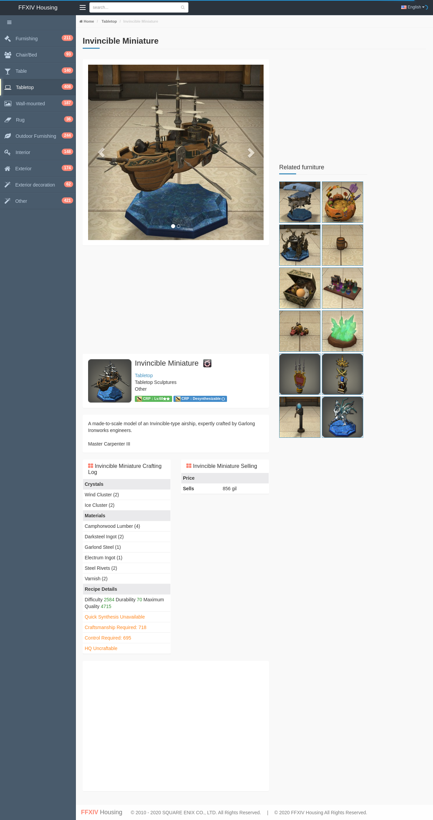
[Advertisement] (176, 299)
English (413, 7)
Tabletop (109, 21)
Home (88, 21)
